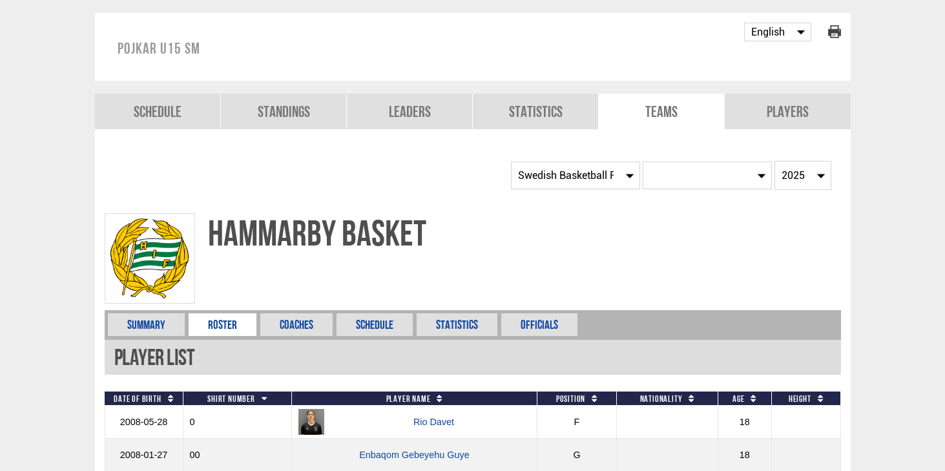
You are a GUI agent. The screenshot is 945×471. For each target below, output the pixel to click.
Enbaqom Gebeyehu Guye (414, 455)
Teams (661, 111)
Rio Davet (433, 422)
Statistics (536, 111)
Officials (539, 324)
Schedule (158, 111)
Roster (222, 324)
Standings (284, 111)
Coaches (296, 324)
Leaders (410, 111)
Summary (146, 324)
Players (788, 111)
